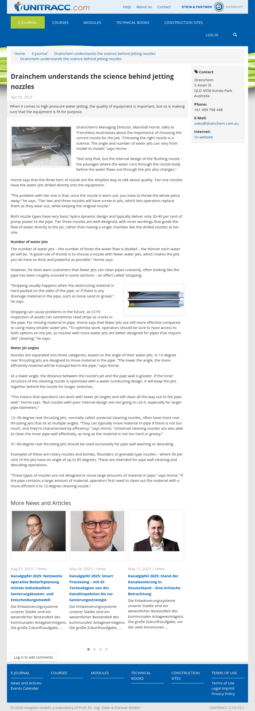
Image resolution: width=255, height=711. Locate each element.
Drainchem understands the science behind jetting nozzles (105, 53)
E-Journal (39, 53)
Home (19, 53)
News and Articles (26, 682)
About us (144, 6)
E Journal (27, 22)
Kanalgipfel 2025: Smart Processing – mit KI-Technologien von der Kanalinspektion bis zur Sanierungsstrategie (91, 587)
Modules (92, 22)
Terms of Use (224, 672)
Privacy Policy (223, 693)
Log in (212, 34)
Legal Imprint (223, 688)
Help (127, 6)
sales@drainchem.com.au (216, 123)
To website (203, 136)
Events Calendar (25, 688)
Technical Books (132, 22)
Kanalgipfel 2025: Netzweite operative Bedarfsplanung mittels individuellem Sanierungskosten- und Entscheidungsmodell (36, 587)
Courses (60, 22)
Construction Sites (183, 22)
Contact (164, 6)
